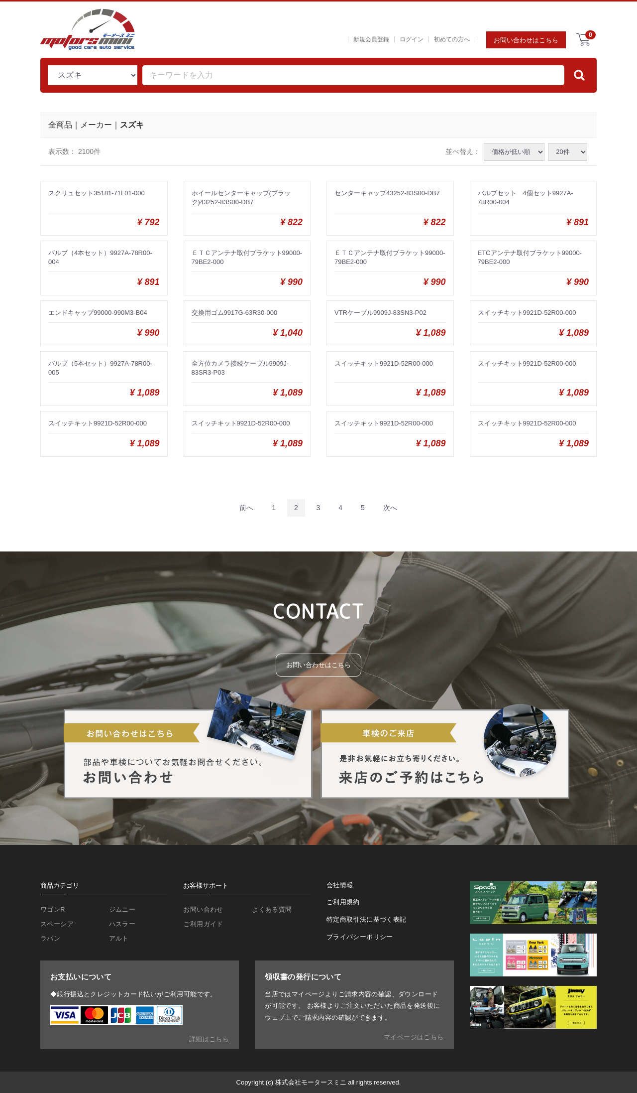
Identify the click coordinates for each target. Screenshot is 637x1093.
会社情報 (339, 885)
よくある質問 (272, 910)
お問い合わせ (203, 910)
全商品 (60, 124)
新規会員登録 (371, 39)
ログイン (412, 39)
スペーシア (57, 924)
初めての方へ (452, 39)
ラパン (50, 939)
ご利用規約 (343, 903)
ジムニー (122, 910)
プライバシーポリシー (359, 938)
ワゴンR (52, 910)
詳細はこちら (209, 1039)
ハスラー (122, 924)
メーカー (96, 124)
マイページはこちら (414, 1037)
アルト (119, 939)
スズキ (132, 124)
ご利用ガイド (203, 924)
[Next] (390, 508)
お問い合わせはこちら (526, 40)
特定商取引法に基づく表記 (366, 920)
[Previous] (246, 508)
